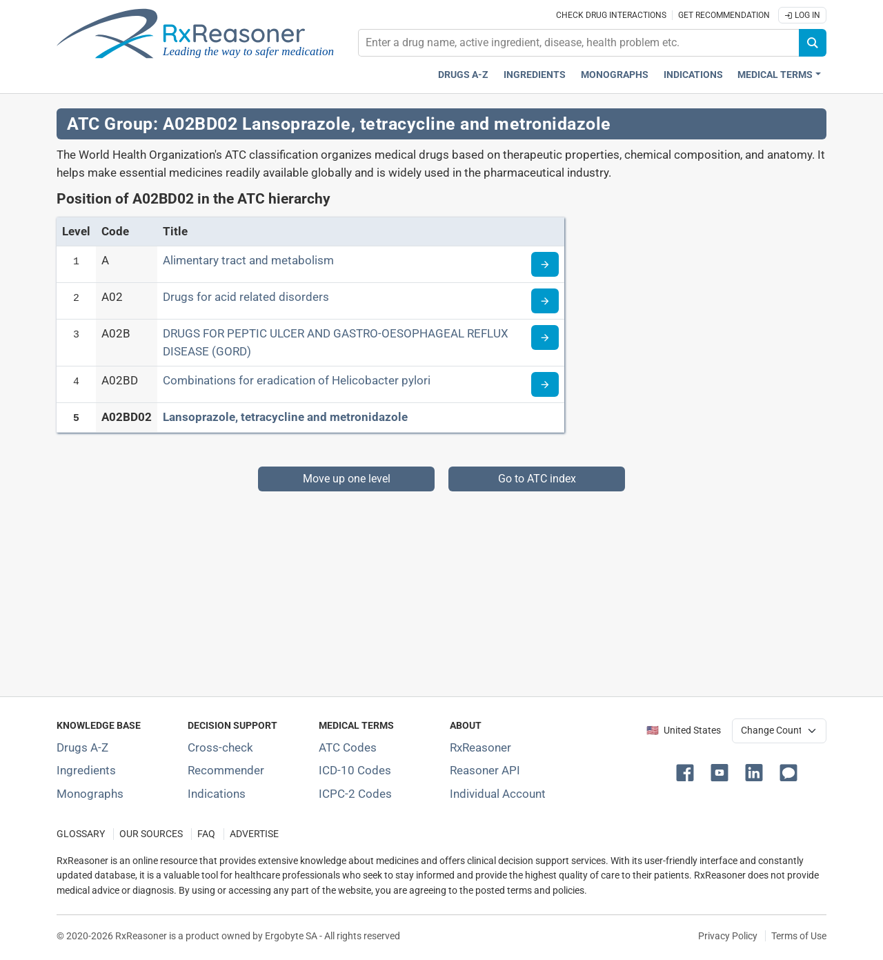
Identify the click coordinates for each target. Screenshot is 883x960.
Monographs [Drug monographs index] (614, 75)
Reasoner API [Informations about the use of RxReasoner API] (485, 770)
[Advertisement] (441, 588)
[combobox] (579, 43)
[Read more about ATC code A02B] (545, 337)
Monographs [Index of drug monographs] (90, 794)
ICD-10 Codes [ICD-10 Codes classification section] (355, 770)
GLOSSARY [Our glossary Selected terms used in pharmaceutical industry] (81, 834)
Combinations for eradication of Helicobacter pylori (296, 380)
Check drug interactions (611, 15)
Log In (802, 15)
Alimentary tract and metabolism (248, 260)
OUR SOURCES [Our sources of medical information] (151, 834)
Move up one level (346, 478)
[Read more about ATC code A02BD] (545, 384)
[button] (687, 771)
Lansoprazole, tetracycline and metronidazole (285, 417)
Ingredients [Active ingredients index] (535, 75)
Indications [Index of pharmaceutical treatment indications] (217, 794)
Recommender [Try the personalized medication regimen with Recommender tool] (226, 770)
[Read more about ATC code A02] (545, 300)
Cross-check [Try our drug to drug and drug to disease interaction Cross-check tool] (220, 747)
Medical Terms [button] (775, 75)
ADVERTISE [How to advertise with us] (254, 834)
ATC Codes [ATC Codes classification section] (348, 747)
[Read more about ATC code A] (545, 264)
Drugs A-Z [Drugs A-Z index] (463, 75)
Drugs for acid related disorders (246, 297)
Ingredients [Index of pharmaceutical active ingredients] (86, 770)
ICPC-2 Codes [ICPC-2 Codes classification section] (355, 794)
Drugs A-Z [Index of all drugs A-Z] (82, 747)
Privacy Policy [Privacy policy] (727, 935)
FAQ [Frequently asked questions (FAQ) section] (206, 834)
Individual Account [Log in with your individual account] (498, 794)
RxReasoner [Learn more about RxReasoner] (480, 747)
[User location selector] (779, 730)
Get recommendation (724, 15)
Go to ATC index (537, 478)
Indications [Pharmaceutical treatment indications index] (693, 75)
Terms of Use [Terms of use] (798, 935)
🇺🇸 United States (683, 730)
